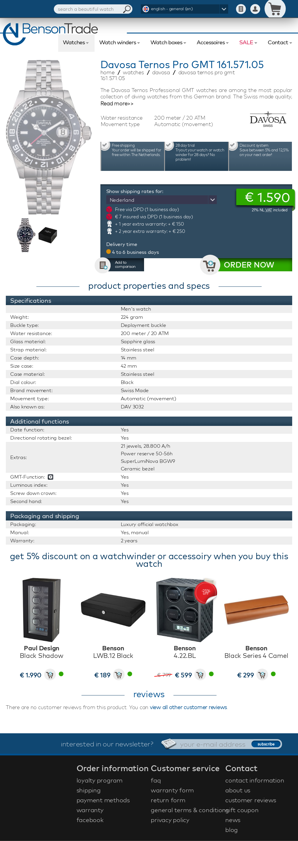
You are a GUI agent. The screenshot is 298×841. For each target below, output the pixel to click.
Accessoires (211, 42)
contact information (254, 780)
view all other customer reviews (188, 707)
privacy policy (170, 820)
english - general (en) (172, 8)
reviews (149, 694)
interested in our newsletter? (107, 743)
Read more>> (117, 103)
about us (237, 790)
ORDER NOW (249, 265)
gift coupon (241, 810)
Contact (278, 42)
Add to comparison (125, 264)
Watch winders (117, 42)
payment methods (103, 800)
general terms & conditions (187, 810)
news (232, 820)
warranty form (172, 790)
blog (231, 829)
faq (156, 780)
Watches (74, 42)
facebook (90, 820)
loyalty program (100, 780)
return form (168, 800)
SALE (246, 42)
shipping (89, 790)
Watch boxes (166, 42)
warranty (90, 810)
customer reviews (250, 800)
